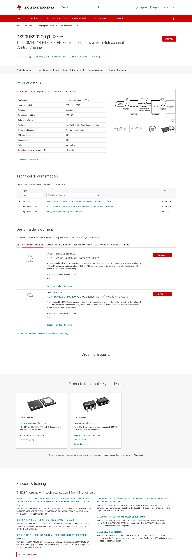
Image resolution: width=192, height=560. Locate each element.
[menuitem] (174, 18)
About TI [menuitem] (120, 18)
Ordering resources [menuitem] (102, 18)
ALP (49, 257)
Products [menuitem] (20, 18)
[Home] (35, 7)
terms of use (110, 515)
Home (18, 26)
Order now (169, 39)
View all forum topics (28, 508)
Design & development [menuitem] (56, 18)
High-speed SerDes (46, 26)
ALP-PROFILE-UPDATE (60, 296)
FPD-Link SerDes (68, 26)
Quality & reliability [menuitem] (80, 18)
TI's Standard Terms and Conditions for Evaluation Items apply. (42, 334)
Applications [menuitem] (36, 18)
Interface (28, 26)
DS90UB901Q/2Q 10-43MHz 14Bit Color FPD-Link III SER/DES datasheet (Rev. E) (66, 57)
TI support (83, 521)
